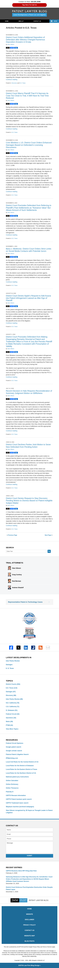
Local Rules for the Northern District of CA (21, 773)
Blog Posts (29, 941)
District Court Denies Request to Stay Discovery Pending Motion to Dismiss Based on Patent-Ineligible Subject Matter (29, 500)
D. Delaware (11, 710)
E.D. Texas (22, 83)
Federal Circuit (12, 714)
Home (6, 21)
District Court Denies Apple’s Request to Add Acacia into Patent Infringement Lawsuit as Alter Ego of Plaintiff (28, 298)
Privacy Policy (29, 925)
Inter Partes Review (13, 661)
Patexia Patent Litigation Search (17, 754)
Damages (9, 664)
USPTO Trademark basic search (17, 803)
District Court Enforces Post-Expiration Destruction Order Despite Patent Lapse (29, 888)
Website (29, 914)
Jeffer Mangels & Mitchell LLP (37, 960)
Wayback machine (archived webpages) (20, 806)
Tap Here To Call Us (29, 5)
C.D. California (12, 706)
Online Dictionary (12, 784)
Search (49, 551)
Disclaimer (29, 919)
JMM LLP (20, 21)
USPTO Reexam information (16, 795)
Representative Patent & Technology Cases (25, 602)
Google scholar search (14, 750)
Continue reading (11, 79)
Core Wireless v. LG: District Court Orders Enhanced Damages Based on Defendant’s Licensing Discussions (29, 145)
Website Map (29, 936)
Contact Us (37, 21)
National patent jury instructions (17, 777)
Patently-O (9, 792)
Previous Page (12, 535)
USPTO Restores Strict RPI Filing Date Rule (21, 871)
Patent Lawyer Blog (29, 13)
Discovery (14, 83)
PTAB (9, 725)
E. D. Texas (10, 668)
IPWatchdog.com (12, 758)
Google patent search (13, 747)
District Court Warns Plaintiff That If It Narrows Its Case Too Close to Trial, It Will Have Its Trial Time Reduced (27, 95)
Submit (29, 855)
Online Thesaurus (12, 788)
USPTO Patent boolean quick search (19, 799)
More (55, 21)
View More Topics (12, 729)
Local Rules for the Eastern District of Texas (21, 769)
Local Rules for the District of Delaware (20, 765)
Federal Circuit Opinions (14, 743)
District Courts (13, 684)
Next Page (48, 535)
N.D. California (12, 703)
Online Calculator (12, 780)
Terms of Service (47, 947)
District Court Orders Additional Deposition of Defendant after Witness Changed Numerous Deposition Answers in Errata (25, 39)
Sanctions (11, 718)
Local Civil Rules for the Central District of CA (22, 762)
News (9, 721)
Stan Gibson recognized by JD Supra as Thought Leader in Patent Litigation (29, 811)
